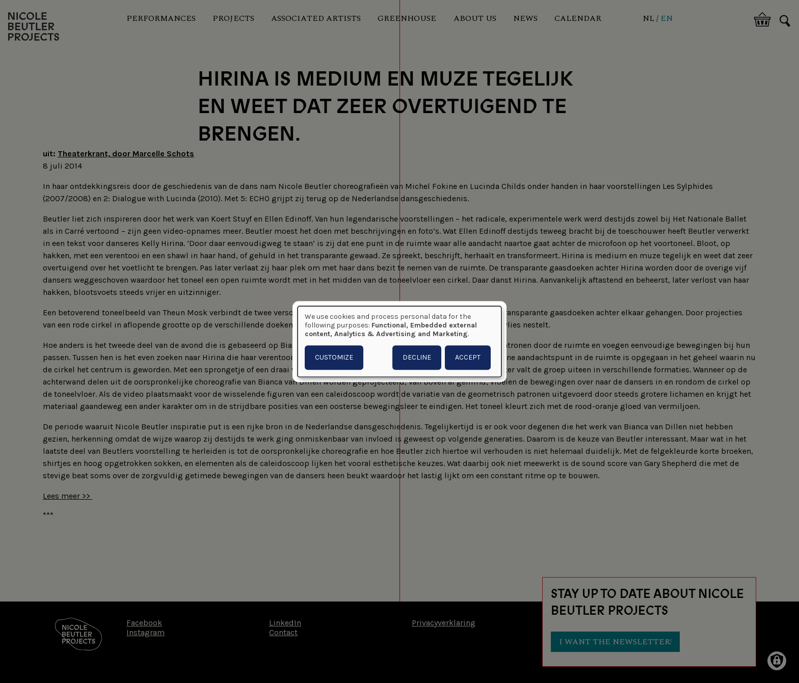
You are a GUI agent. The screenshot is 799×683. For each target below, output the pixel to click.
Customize (334, 357)
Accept (468, 357)
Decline (417, 357)
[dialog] (399, 341)
